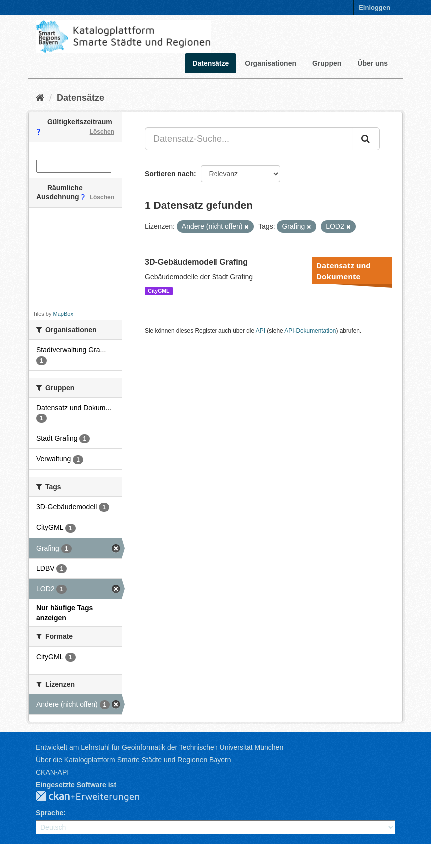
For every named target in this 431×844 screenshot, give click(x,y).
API (260, 330)
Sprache (49, 813)
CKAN (96, 797)
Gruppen (326, 63)
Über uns (372, 63)
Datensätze (210, 63)
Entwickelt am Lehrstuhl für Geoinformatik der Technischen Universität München (159, 747)
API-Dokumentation (310, 330)
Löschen (102, 131)
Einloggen (374, 7)
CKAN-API (52, 772)
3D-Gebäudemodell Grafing (196, 262)
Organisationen (270, 63)
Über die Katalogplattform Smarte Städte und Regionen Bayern (133, 760)
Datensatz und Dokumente (343, 270)
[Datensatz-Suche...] (249, 138)
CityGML (158, 291)
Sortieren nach (169, 174)
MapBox (63, 314)
